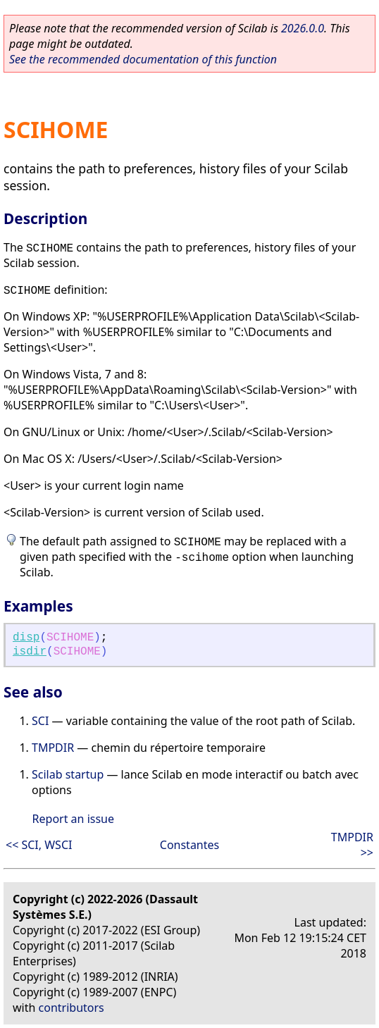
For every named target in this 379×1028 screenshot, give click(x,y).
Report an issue (73, 818)
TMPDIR (53, 747)
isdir (29, 651)
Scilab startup (68, 774)
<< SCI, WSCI (39, 845)
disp (26, 637)
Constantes (189, 845)
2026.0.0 (302, 28)
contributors (71, 1007)
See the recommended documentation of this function (143, 59)
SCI (40, 721)
